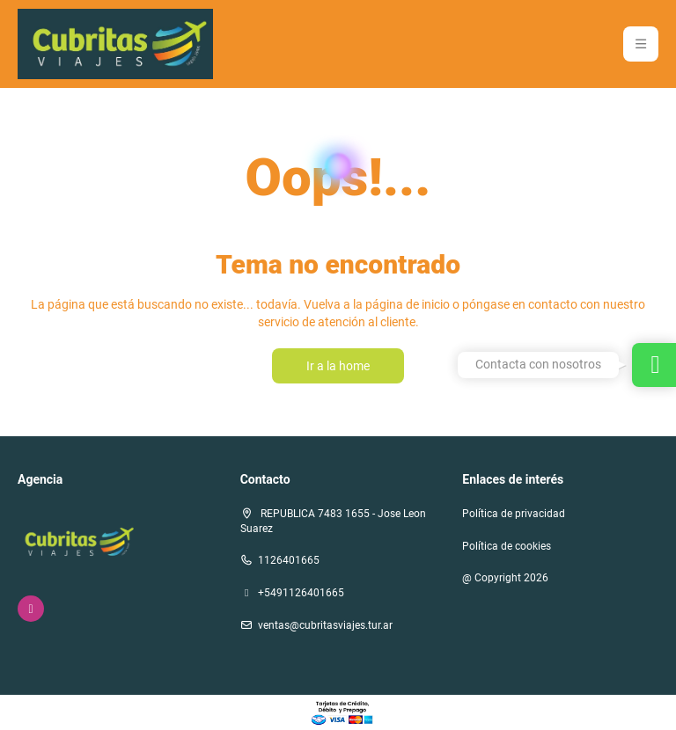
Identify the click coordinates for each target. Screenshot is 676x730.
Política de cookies (506, 546)
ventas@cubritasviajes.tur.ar (325, 625)
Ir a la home (338, 366)
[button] (640, 44)
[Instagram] (31, 608)
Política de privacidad (513, 513)
